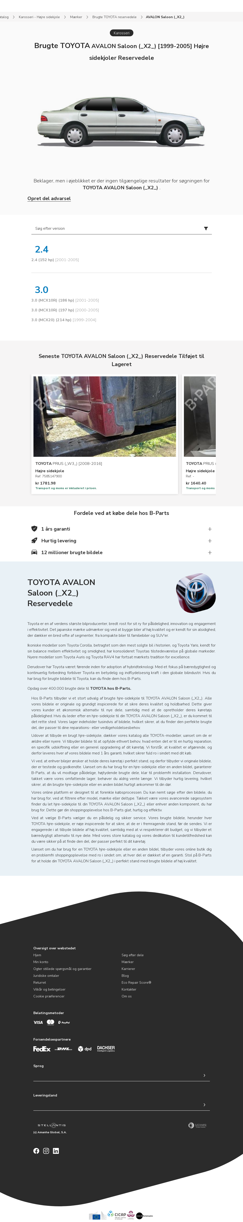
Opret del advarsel (49, 198)
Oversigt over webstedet (54, 948)
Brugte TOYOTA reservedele (114, 17)
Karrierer (128, 969)
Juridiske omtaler (46, 975)
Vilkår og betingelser (49, 989)
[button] (121, 529)
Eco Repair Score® (136, 982)
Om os (127, 996)
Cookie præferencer (48, 996)
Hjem (37, 955)
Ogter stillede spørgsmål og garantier (62, 969)
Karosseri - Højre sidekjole (39, 17)
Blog (125, 975)
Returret (39, 982)
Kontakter (129, 989)
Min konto (40, 962)
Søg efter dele (133, 955)
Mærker (76, 17)
